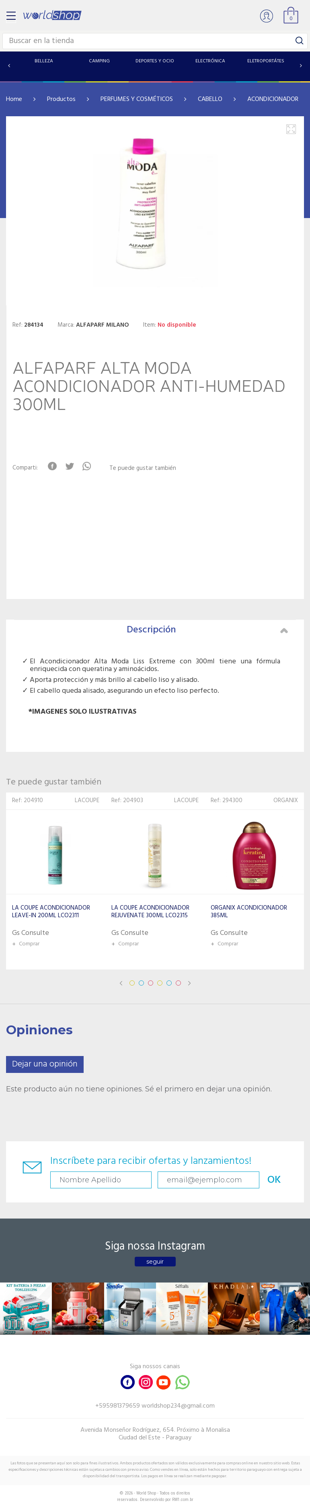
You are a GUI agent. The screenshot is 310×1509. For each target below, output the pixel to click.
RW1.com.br (182, 1499)
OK (274, 1180)
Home (14, 99)
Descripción (207, 630)
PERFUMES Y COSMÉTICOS (137, 99)
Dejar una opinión (45, 1064)
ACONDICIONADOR (272, 99)
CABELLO (210, 99)
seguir (155, 1261)
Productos (61, 99)
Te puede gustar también (142, 468)
